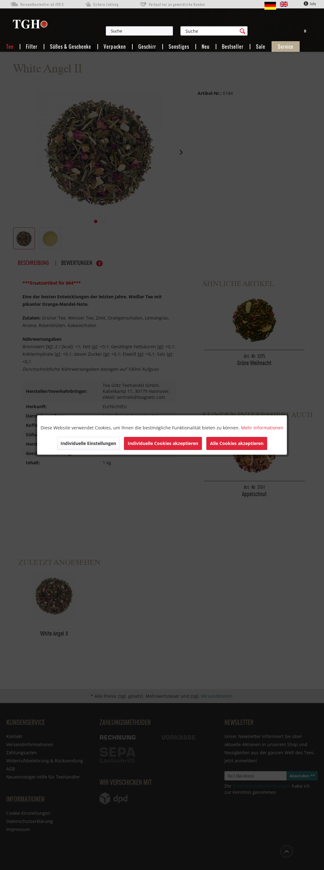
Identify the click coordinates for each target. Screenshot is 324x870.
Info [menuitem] (310, 3)
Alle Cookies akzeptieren (236, 443)
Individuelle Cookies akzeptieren (163, 443)
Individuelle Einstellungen (88, 443)
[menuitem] (167, 31)
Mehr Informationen (262, 428)
